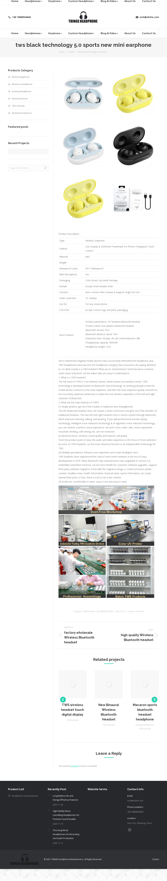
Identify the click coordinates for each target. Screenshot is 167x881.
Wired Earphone (20, 98)
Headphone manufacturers (25, 795)
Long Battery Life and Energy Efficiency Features (65, 797)
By (105, 611)
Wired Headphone (21, 76)
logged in (74, 766)
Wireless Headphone (22, 84)
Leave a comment (136, 611)
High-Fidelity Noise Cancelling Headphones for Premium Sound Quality (66, 815)
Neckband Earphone (22, 113)
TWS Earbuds (89, 611)
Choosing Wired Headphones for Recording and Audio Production (66, 834)
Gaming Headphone (144, 724)
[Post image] (49, 795)
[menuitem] (15, 33)
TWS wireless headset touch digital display (72, 709)
